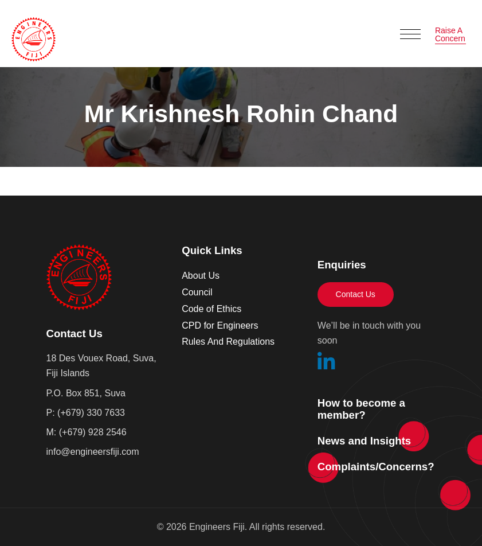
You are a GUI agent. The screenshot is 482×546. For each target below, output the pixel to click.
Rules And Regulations (228, 341)
